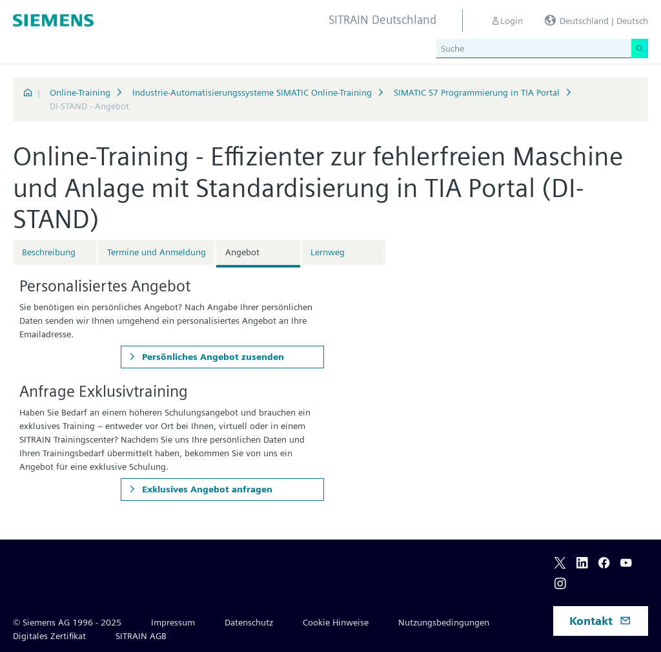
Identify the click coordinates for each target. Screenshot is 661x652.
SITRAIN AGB (141, 636)
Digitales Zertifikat (49, 636)
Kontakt (600, 620)
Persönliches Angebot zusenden (211, 357)
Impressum (173, 622)
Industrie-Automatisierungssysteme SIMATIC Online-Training (252, 92)
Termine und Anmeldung (156, 252)
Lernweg (327, 252)
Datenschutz (249, 622)
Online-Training (80, 92)
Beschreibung (49, 252)
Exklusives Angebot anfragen (205, 489)
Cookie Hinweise (336, 622)
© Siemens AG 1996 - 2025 (67, 622)
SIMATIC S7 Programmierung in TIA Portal (477, 92)
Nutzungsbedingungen (443, 622)
